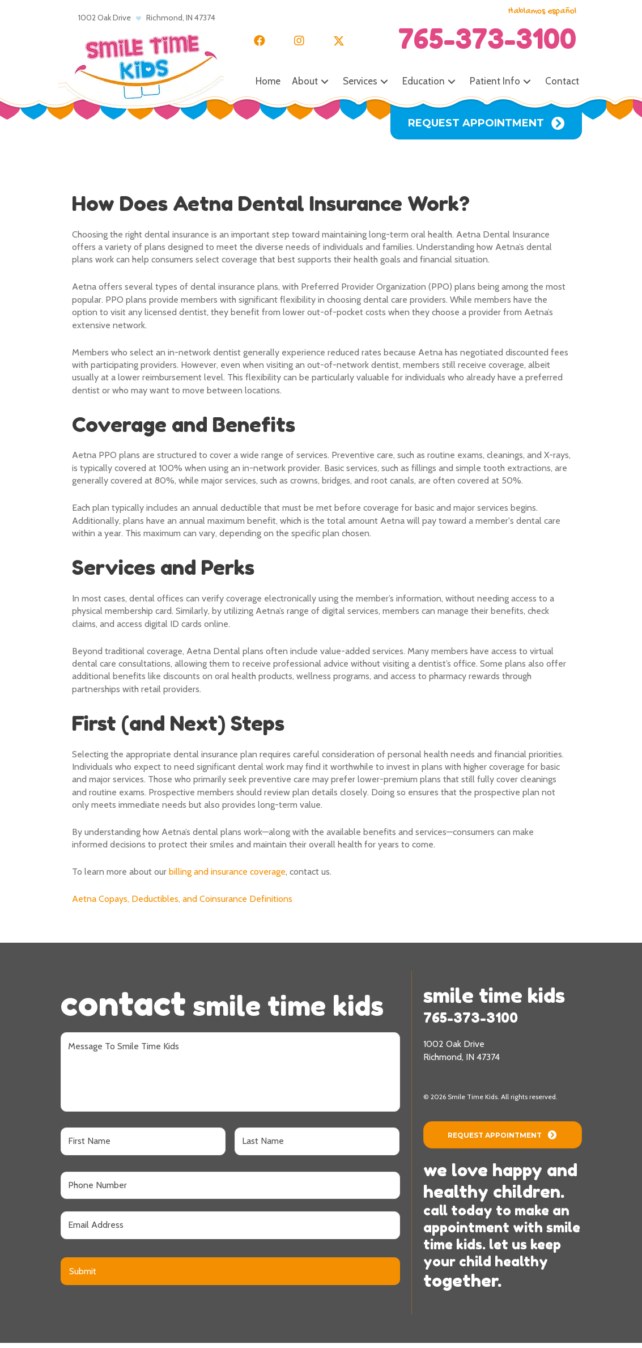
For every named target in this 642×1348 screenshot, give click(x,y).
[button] (260, 41)
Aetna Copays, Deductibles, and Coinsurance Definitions (182, 898)
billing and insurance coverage (227, 871)
